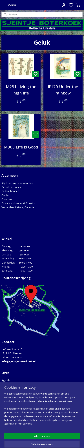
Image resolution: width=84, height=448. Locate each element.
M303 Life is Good (21, 147)
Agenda (5, 380)
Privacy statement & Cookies (18, 203)
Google (68, 423)
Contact (6, 195)
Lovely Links (8, 388)
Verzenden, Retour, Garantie (17, 207)
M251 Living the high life (21, 90)
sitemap (56, 441)
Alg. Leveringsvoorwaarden (17, 183)
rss (63, 441)
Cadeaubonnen (10, 191)
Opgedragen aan (11, 396)
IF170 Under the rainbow (63, 90)
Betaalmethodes (11, 187)
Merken (5, 392)
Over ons (6, 199)
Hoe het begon (10, 384)
